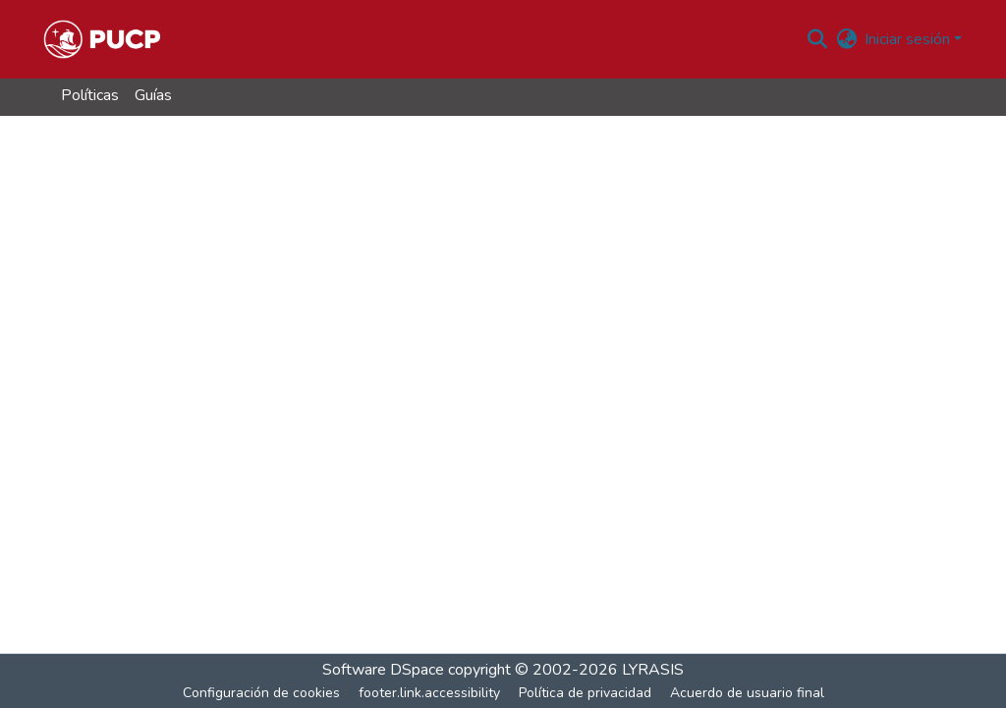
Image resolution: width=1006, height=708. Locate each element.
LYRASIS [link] (653, 670)
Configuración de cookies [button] (261, 692)
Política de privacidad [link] (585, 692)
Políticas (90, 95)
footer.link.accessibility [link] (429, 692)
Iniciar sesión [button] (909, 39)
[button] (101, 39)
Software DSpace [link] (383, 670)
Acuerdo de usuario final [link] (747, 692)
